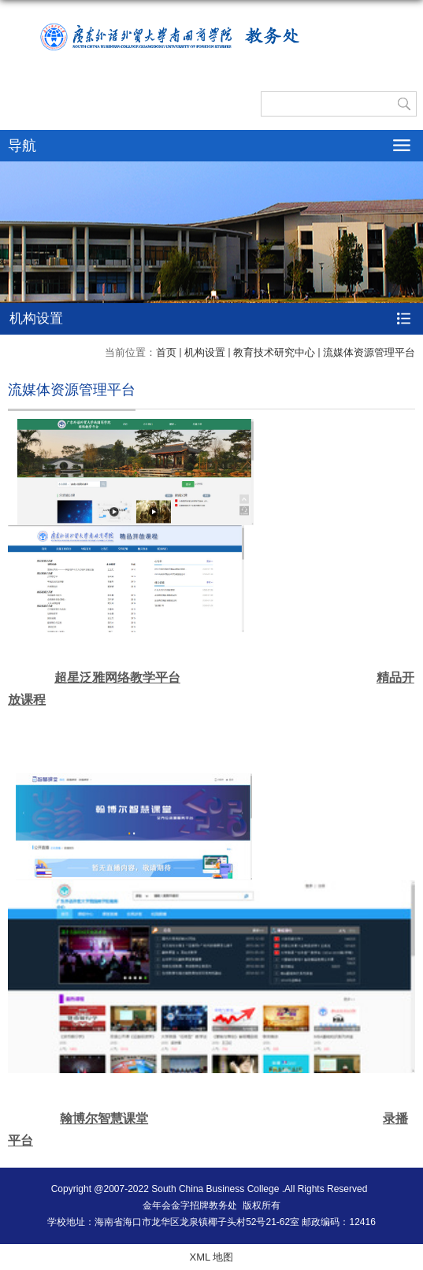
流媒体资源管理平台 (369, 352)
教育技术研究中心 (274, 352)
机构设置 (204, 352)
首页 (166, 352)
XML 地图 (212, 1257)
